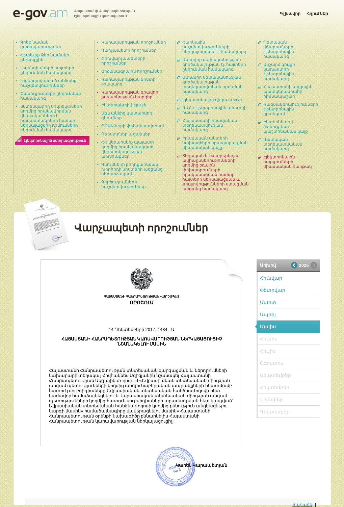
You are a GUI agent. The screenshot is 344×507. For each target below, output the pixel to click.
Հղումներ (317, 12)
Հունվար (271, 278)
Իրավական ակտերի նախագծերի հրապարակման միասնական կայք (215, 143)
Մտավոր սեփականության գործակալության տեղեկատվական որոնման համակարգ (212, 84)
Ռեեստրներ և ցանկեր (126, 134)
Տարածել (303, 504)
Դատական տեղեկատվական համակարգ (282, 144)
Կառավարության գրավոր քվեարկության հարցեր (129, 94)
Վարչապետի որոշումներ (129, 50)
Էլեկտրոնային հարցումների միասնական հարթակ (287, 162)
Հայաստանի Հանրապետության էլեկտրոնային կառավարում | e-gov (74, 15)
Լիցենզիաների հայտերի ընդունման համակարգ (47, 70)
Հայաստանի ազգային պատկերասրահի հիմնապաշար (288, 91)
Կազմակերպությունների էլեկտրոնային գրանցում (290, 109)
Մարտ (268, 302)
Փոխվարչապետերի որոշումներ (123, 61)
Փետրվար (272, 290)
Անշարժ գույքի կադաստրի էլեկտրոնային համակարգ (279, 71)
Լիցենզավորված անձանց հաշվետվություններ (48, 83)
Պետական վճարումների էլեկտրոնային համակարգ (278, 49)
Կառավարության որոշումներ (133, 42)
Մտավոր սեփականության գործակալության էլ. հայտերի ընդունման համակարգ (214, 64)
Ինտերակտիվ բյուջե (124, 105)
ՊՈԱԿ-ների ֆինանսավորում (132, 126)
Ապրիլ (268, 314)
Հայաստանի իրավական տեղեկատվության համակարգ (209, 125)
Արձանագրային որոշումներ (131, 71)
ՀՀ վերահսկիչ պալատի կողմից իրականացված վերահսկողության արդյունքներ (127, 149)
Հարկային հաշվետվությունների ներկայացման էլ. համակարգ (214, 47)
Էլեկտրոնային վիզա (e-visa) (212, 99)
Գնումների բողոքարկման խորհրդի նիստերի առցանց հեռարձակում (132, 169)
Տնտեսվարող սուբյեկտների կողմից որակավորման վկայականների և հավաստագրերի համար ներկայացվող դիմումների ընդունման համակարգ (51, 118)
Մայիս (268, 326)
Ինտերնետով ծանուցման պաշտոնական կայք (285, 127)
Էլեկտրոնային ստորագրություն (55, 140)
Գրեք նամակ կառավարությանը (40, 44)
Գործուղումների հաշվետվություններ (123, 184)
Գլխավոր (289, 12)
